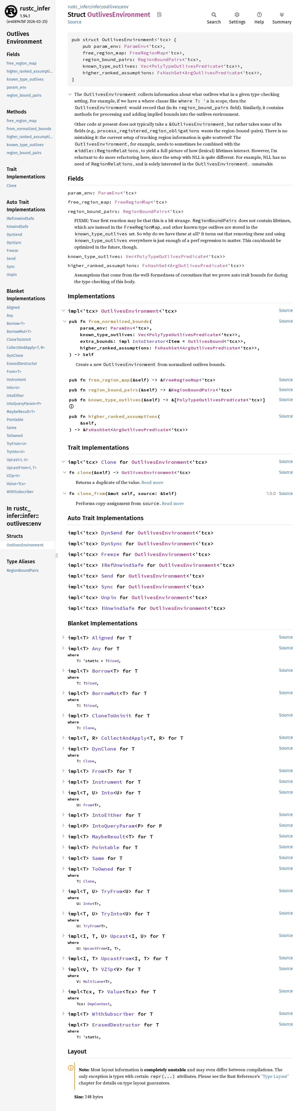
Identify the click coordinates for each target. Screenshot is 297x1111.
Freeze (110, 554)
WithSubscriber (113, 1014)
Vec (145, 66)
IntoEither (107, 815)
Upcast (119, 936)
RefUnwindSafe (124, 565)
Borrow (101, 671)
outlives (111, 6)
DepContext (99, 1003)
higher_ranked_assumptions (122, 416)
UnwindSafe (119, 608)
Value (114, 991)
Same (98, 858)
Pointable (105, 847)
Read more (152, 482)
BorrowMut (105, 693)
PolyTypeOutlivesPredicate (186, 66)
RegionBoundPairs (160, 59)
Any (96, 648)
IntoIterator (149, 341)
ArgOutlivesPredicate (212, 72)
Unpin (108, 597)
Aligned (102, 638)
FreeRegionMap (147, 53)
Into (107, 792)
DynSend (111, 533)
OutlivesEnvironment (130, 311)
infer (96, 6)
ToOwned (102, 869)
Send (107, 576)
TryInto (111, 913)
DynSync (111, 543)
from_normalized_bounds (118, 321)
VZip (107, 969)
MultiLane (93, 981)
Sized (113, 660)
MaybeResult (108, 836)
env (124, 6)
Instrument (107, 782)
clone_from (91, 493)
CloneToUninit (112, 715)
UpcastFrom (94, 948)
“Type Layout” (275, 1076)
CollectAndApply (124, 738)
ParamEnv (135, 46)
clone (84, 472)
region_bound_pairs (113, 390)
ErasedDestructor (116, 1025)
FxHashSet (169, 72)
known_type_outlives (114, 399)
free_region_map (109, 380)
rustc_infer (35, 8)
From (98, 771)
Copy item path (159, 14)
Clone (108, 462)
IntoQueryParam (113, 826)
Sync (107, 586)
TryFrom (111, 891)
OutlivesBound (206, 341)
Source (75, 22)
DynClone (104, 749)
